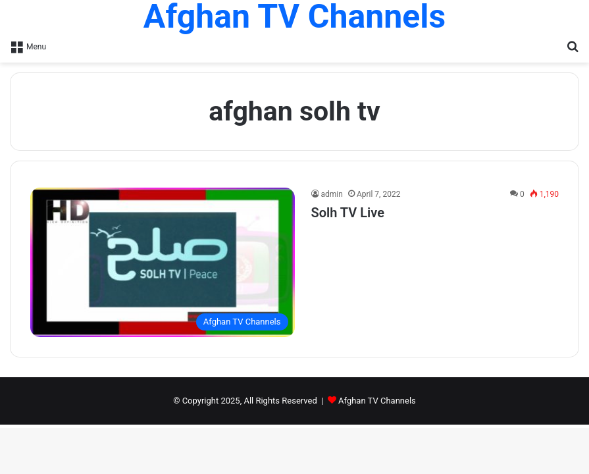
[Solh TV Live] (162, 262)
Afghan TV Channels (377, 401)
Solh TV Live (347, 213)
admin (332, 194)
